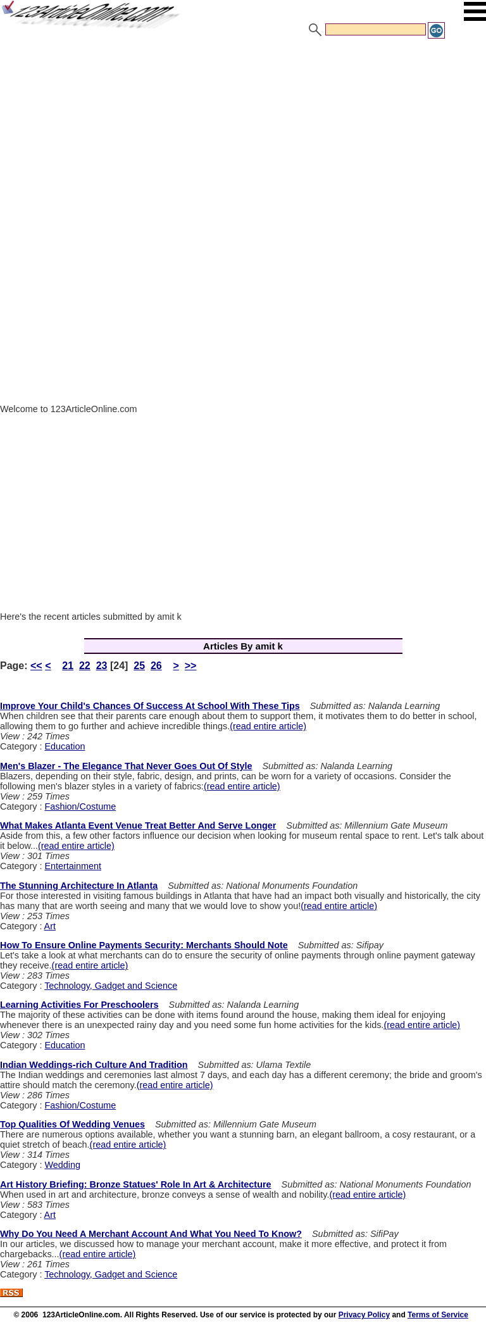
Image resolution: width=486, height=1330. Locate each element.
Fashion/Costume (80, 806)
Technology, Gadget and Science (110, 986)
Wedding (62, 1165)
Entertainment (72, 866)
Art (50, 926)
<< (36, 665)
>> (191, 665)
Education (64, 746)
